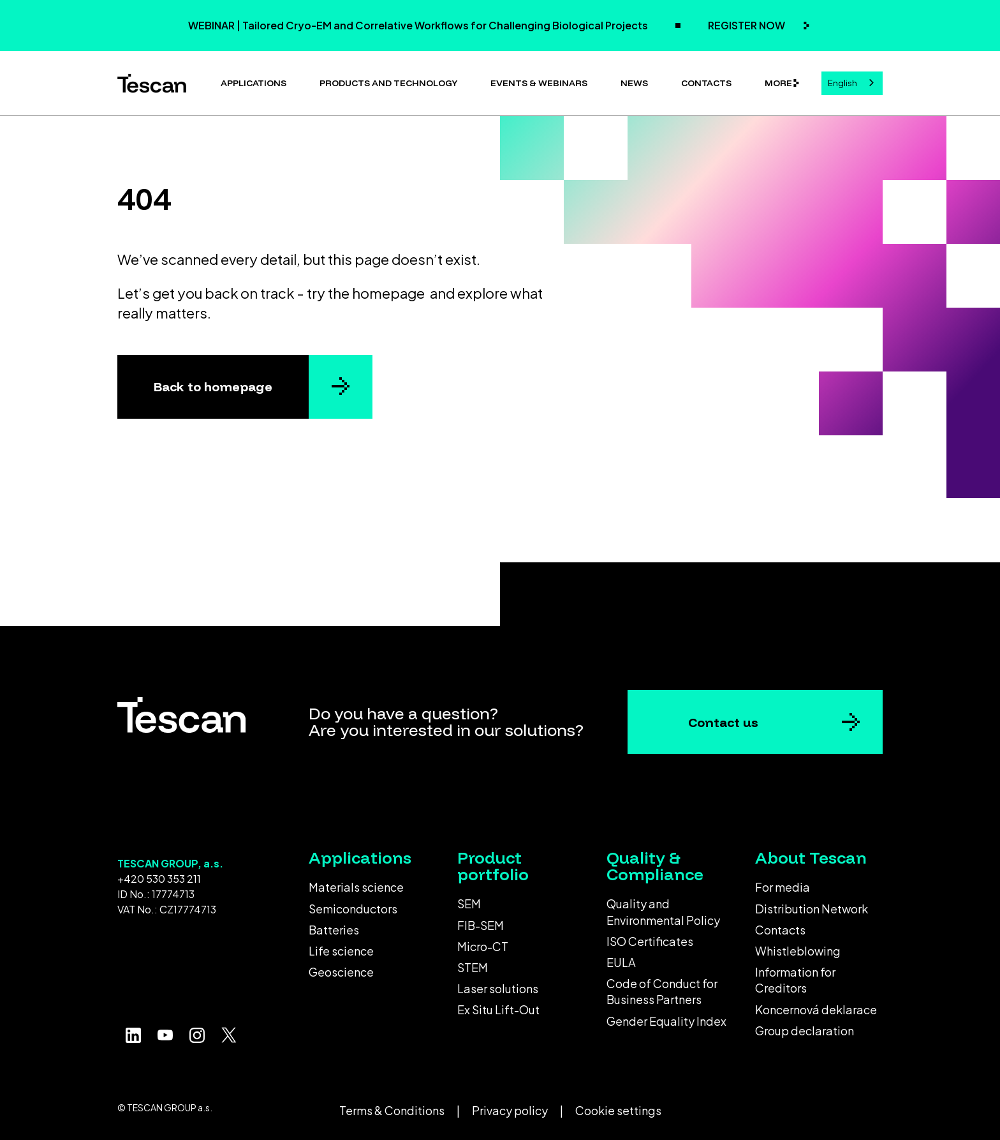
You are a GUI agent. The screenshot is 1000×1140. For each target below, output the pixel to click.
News (634, 83)
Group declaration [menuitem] (804, 1030)
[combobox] (852, 83)
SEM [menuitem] (469, 903)
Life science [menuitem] (341, 950)
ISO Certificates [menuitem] (650, 941)
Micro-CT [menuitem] (482, 946)
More (778, 83)
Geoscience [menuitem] (341, 971)
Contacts (706, 83)
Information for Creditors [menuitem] (795, 979)
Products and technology (388, 83)
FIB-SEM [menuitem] (480, 925)
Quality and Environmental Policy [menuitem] (663, 911)
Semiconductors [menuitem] (353, 908)
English (842, 83)
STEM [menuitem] (472, 967)
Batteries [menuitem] (334, 929)
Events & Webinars (538, 83)
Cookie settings (618, 1110)
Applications (253, 83)
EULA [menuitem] (621, 962)
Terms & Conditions (392, 1110)
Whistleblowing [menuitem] (798, 950)
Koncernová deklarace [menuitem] (816, 1009)
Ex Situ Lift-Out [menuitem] (498, 1009)
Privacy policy (510, 1110)
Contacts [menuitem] (780, 929)
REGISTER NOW (747, 25)
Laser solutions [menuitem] (497, 988)
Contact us (723, 722)
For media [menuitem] (782, 887)
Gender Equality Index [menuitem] (666, 1021)
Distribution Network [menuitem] (811, 908)
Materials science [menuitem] (356, 887)
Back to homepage (213, 386)
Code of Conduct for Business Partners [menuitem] (662, 991)
